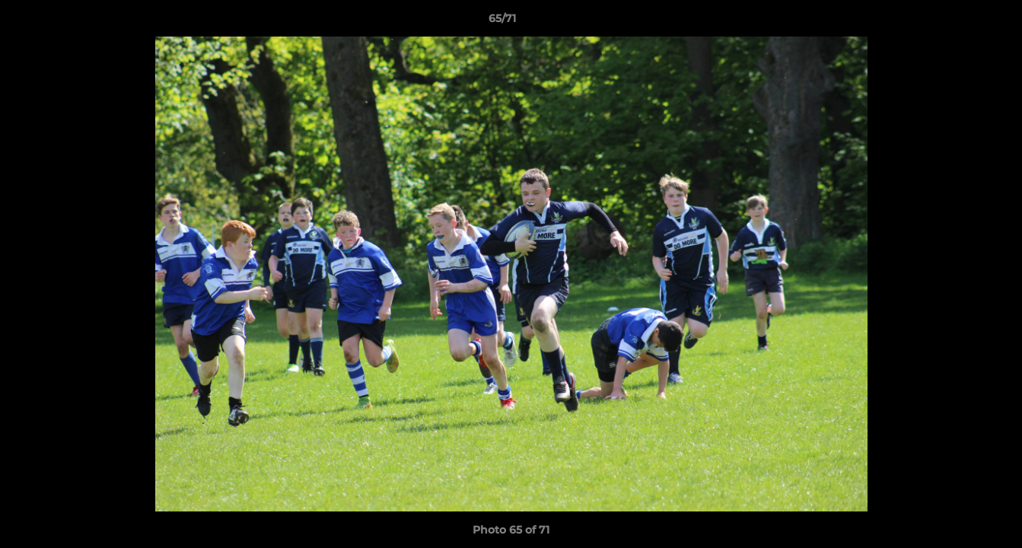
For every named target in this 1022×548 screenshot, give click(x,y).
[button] (958, 22)
